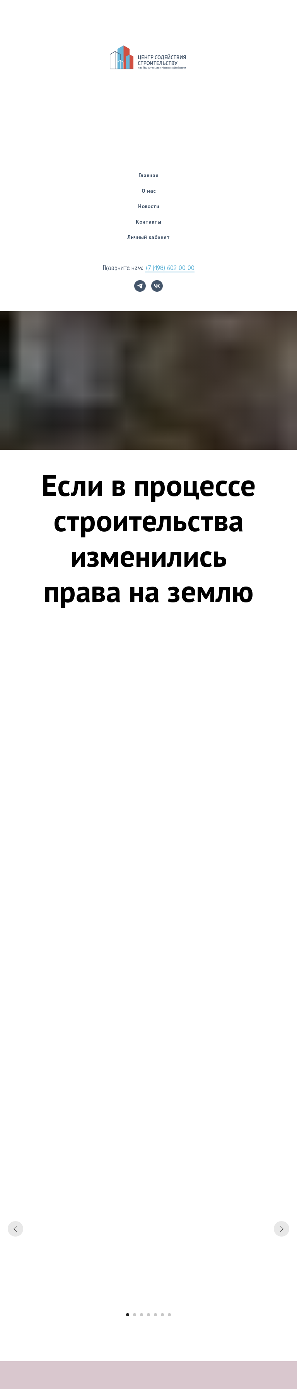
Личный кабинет (148, 237)
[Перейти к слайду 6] (162, 1314)
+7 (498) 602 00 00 (170, 268)
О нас (149, 190)
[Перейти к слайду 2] (134, 1314)
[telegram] (140, 286)
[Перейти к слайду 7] (169, 1314)
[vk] (157, 286)
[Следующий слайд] (281, 1229)
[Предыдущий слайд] (15, 1229)
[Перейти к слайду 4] (148, 1314)
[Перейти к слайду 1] (127, 1314)
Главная (148, 175)
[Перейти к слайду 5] (155, 1314)
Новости (148, 206)
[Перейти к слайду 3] (141, 1314)
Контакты (148, 221)
